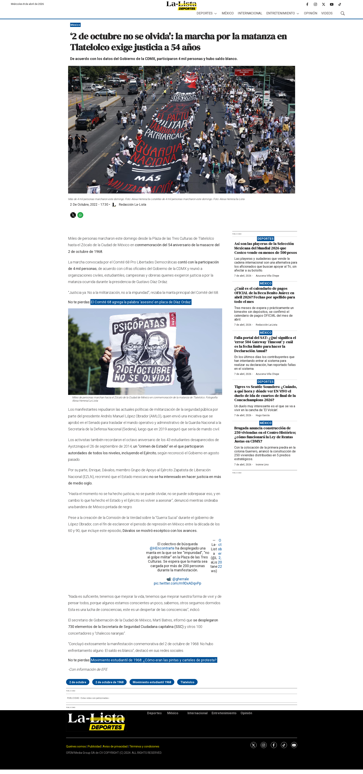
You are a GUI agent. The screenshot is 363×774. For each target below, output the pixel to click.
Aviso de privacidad (115, 746)
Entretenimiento (280, 13)
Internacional (250, 13)
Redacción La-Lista (266, 324)
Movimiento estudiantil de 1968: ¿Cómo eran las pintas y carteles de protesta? (153, 660)
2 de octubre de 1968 (109, 682)
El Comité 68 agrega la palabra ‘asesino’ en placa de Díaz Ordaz (141, 302)
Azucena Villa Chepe (267, 275)
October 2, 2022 (220, 553)
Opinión (310, 13)
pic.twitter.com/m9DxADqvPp (177, 583)
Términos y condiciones (144, 746)
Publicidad (95, 746)
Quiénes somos (76, 746)
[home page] (181, 5)
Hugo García (263, 415)
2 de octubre (77, 682)
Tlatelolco (187, 682)
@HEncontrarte (162, 548)
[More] (215, 13)
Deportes (205, 13)
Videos (327, 13)
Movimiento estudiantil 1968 (152, 682)
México (228, 13)
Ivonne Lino (262, 464)
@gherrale (180, 579)
